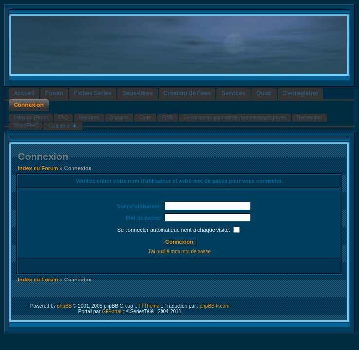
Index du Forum (38, 168)
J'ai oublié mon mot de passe (179, 251)
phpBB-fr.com (215, 306)
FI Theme (149, 306)
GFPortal (111, 311)
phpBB (64, 306)
